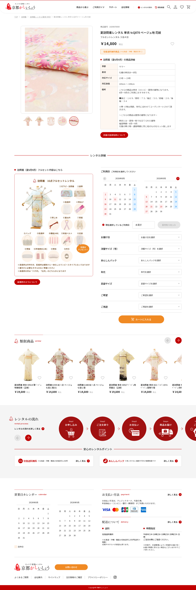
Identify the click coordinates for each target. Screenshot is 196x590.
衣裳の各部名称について (114, 134)
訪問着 (23, 17)
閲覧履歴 (159, 7)
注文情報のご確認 (74, 577)
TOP (16, 17)
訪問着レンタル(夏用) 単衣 (40, 17)
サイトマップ (54, 577)
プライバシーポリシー (98, 577)
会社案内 (38, 577)
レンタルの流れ (145, 7)
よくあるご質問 (21, 577)
